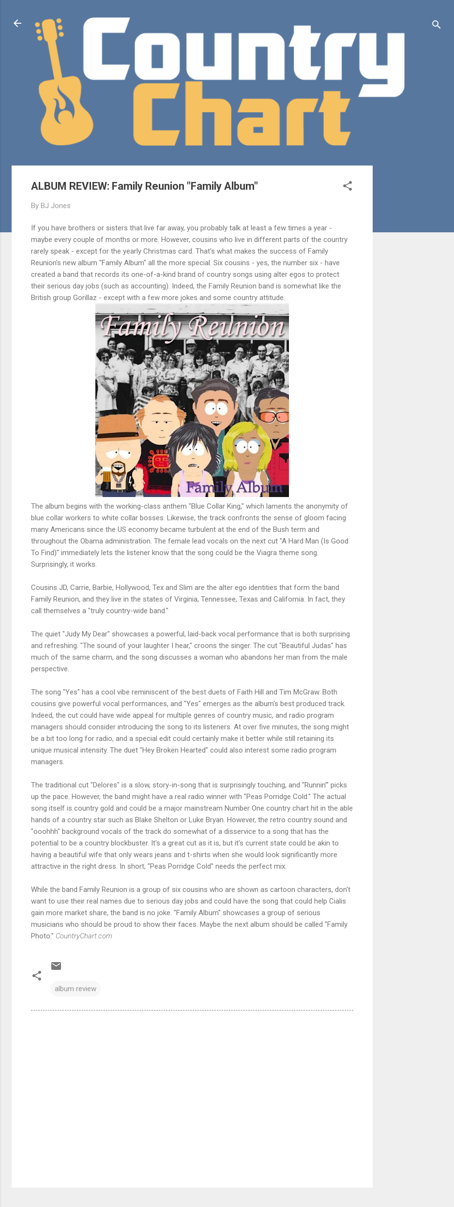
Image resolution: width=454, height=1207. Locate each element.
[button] (347, 187)
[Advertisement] (411, 311)
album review (75, 988)
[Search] (436, 26)
